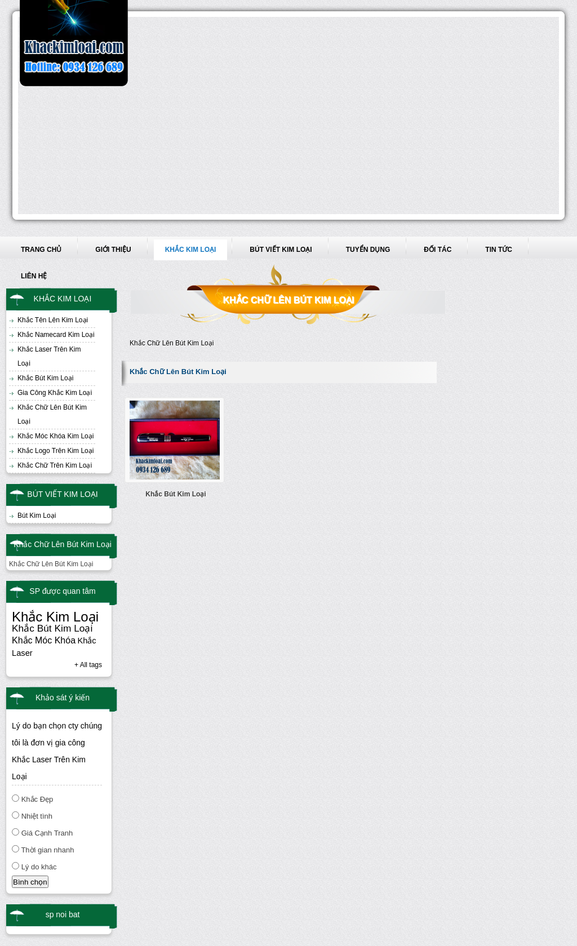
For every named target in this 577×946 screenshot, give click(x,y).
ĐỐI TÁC (437, 250)
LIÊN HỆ (34, 276)
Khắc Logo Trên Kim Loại (55, 451)
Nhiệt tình (36, 816)
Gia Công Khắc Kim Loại (54, 393)
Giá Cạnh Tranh (47, 833)
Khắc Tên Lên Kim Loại (52, 320)
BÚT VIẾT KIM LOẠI (281, 250)
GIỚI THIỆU (113, 250)
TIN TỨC (498, 250)
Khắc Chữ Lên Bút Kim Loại (52, 414)
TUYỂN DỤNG (368, 250)
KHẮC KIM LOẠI (190, 250)
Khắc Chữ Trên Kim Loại (54, 465)
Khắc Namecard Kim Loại (56, 335)
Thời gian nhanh (47, 850)
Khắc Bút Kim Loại (45, 378)
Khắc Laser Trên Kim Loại (49, 356)
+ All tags (88, 665)
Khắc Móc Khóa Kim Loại (55, 436)
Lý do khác (39, 867)
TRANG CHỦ (41, 250)
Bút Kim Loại (36, 515)
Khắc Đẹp (37, 799)
